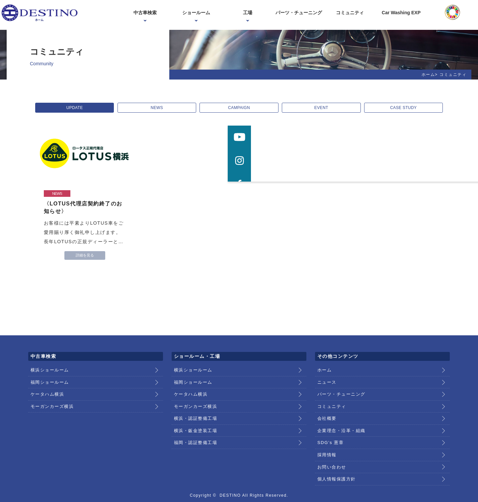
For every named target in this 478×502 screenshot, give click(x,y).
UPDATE (79, 107)
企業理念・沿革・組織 (339, 419)
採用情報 (326, 439)
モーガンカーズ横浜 (51, 398)
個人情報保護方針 (335, 460)
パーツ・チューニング (339, 388)
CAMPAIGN (238, 107)
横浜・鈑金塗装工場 (194, 419)
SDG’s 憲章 (329, 429)
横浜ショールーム (48, 367)
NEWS (159, 107)
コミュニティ (330, 398)
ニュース (326, 378)
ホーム (428, 74)
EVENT (319, 107)
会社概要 (326, 409)
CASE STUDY (399, 107)
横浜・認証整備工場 (194, 409)
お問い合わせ (330, 450)
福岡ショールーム (48, 378)
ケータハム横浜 (46, 388)
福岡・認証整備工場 (194, 429)
